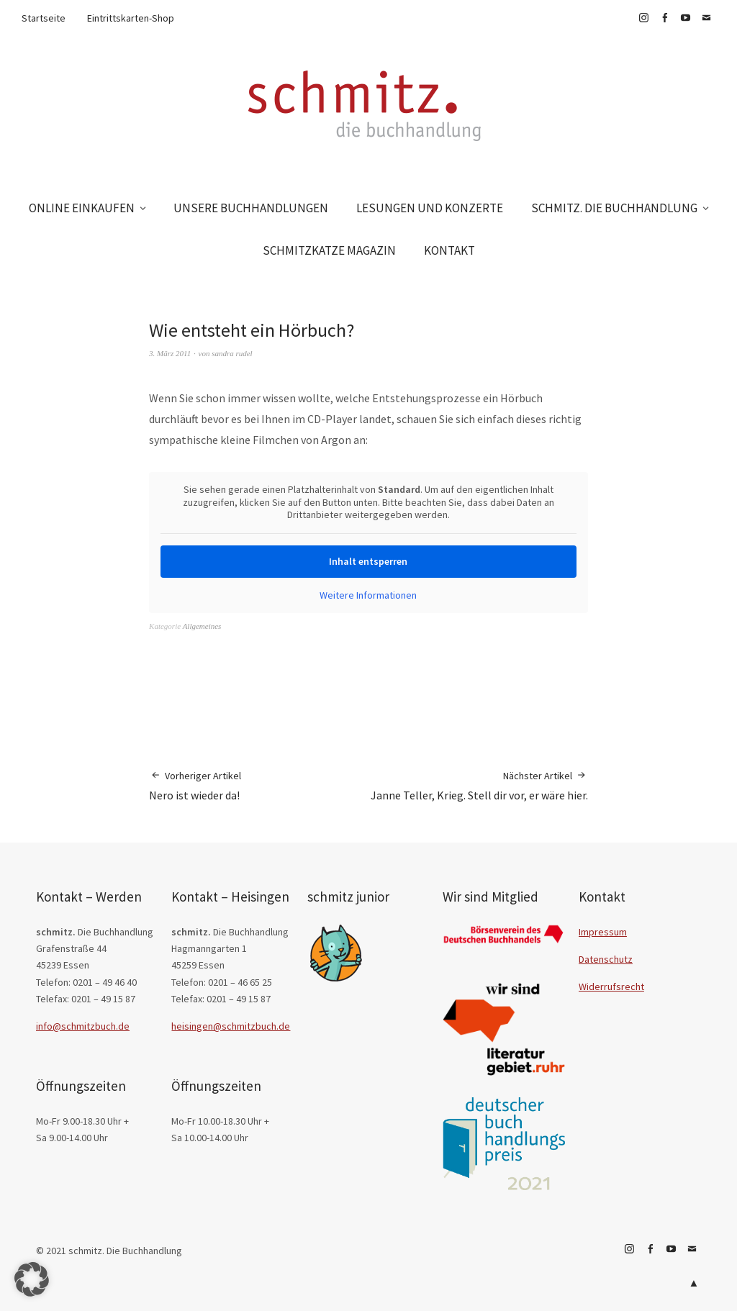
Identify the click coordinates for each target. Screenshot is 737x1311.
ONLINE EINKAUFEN (82, 208)
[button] (31, 1279)
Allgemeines (202, 626)
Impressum (603, 931)
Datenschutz (606, 959)
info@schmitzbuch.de (83, 1026)
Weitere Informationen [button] (368, 595)
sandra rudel (232, 353)
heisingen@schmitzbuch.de (230, 1026)
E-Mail (706, 18)
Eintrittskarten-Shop (130, 18)
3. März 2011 (170, 353)
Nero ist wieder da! (195, 785)
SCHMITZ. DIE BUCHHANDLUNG (614, 208)
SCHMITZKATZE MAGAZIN (329, 250)
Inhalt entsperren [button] (368, 560)
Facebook (664, 18)
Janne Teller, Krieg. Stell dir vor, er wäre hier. (479, 785)
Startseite (43, 18)
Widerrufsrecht (611, 986)
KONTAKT (449, 250)
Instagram (643, 18)
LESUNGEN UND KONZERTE (429, 208)
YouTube (685, 18)
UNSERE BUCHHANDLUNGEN (250, 208)
